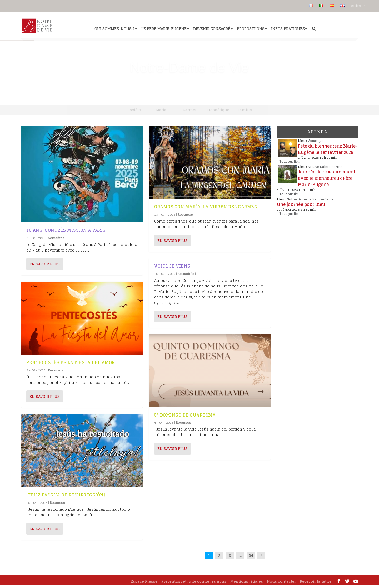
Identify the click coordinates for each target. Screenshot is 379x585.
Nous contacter (281, 579)
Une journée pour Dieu (301, 202)
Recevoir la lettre (315, 579)
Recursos (55, 368)
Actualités (56, 236)
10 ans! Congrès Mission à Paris (66, 228)
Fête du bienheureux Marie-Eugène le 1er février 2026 (328, 147)
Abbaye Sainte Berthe (325, 165)
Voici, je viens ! (173, 264)
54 (251, 553)
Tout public (288, 159)
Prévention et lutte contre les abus (193, 579)
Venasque (316, 139)
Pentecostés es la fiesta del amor (70, 360)
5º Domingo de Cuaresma (185, 413)
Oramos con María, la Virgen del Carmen (206, 205)
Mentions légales (246, 579)
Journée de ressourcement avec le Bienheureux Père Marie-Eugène (326, 176)
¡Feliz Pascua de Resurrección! (65, 493)
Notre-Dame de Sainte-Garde (310, 197)
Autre (356, 6)
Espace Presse (144, 579)
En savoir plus (44, 262)
